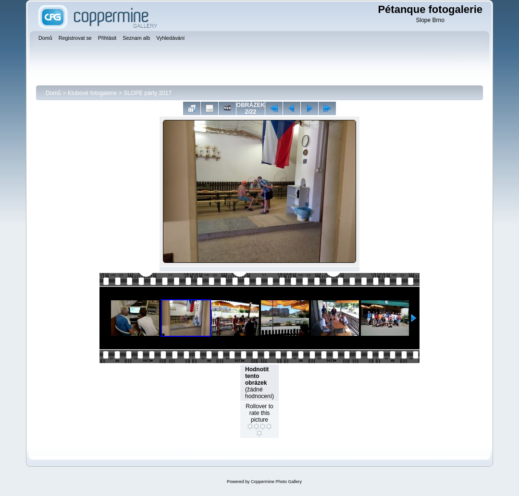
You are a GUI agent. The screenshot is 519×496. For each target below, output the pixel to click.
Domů (53, 93)
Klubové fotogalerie (92, 93)
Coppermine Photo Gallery (276, 481)
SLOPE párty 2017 (148, 93)
